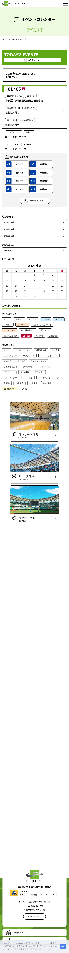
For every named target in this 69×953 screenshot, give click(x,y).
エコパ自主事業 (10, 335)
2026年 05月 (9, 229)
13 (7, 285)
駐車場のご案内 (37, 200)
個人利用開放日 (27, 330)
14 (16, 285)
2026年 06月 (9, 236)
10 (44, 280)
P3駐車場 (33, 383)
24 (44, 291)
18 (53, 285)
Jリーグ (45, 319)
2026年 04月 (9, 222)
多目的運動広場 (10, 366)
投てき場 (55, 350)
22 (25, 291)
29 (25, 296)
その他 (24, 388)
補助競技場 (41, 350)
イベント (8, 324)
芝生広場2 (39, 372)
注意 (28, 335)
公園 (30, 377)
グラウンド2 (45, 366)
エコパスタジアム (22, 350)
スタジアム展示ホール (13, 377)
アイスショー (9, 330)
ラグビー (59, 319)
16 (34, 285)
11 (53, 280)
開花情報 (39, 335)
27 (7, 296)
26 (62, 291)
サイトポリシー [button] (33, 949)
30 (34, 296)
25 (53, 291)
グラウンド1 (28, 366)
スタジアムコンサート (42, 324)
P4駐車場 (47, 383)
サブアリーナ (28, 355)
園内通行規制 (9, 388)
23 (34, 291)
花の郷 (58, 377)
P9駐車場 (19, 383)
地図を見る (18, 932)
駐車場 (7, 383)
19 (62, 285)
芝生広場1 (24, 372)
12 (62, 280)
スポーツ (19, 319)
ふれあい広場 (44, 377)
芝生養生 (53, 335)
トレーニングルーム (49, 355)
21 (16, 291)
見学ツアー (45, 330)
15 (25, 285)
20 (7, 291)
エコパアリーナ (10, 355)
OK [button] (62, 946)
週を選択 (8, 250)
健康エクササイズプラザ (14, 361)
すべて (6, 319)
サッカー (32, 319)
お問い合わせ (33, 916)
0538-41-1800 (37, 905)
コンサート (22, 324)
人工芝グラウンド (38, 361)
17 (44, 285)
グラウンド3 (9, 372)
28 (16, 296)
